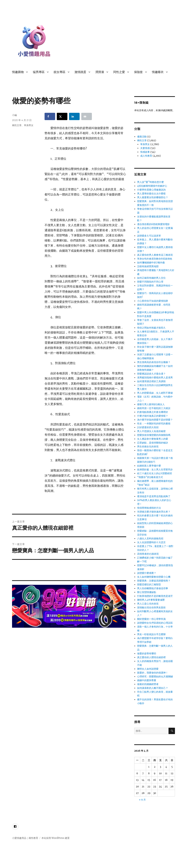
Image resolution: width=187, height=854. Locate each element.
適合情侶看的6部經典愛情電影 (153, 224)
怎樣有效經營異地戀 (148, 266)
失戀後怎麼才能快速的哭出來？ (153, 511)
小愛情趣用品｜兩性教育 (25, 838)
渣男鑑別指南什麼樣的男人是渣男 (155, 377)
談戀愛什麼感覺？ (146, 573)
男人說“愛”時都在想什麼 (150, 182)
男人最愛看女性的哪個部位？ (152, 197)
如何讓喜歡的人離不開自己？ (152, 688)
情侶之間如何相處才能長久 (151, 327)
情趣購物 (18, 72)
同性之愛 (119, 72)
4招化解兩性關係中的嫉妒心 (152, 185)
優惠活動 (142, 136)
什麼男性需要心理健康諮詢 (151, 189)
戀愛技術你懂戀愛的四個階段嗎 (153, 435)
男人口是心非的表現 (148, 603)
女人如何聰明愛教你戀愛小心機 (153, 576)
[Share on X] (62, 116)
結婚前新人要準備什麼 (149, 465)
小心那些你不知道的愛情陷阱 (152, 300)
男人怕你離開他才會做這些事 (152, 588)
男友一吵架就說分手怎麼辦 (151, 634)
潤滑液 (99, 72)
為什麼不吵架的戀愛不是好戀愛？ (155, 419)
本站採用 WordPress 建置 (55, 838)
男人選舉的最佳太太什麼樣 (151, 193)
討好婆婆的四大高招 (148, 427)
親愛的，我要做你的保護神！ (152, 672)
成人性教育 (146, 155)
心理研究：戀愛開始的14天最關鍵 (155, 676)
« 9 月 (142, 799)
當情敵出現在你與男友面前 (151, 607)
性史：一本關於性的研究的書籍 (153, 423)
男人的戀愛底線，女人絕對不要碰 (155, 392)
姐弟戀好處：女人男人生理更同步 (155, 469)
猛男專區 (39, 72)
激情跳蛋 (80, 72)
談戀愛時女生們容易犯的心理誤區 (155, 622)
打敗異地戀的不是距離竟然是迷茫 (155, 596)
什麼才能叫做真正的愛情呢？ (152, 415)
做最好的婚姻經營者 (148, 684)
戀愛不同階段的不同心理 (150, 281)
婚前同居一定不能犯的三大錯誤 (153, 408)
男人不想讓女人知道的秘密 (151, 431)
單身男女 (28, 125)
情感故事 (145, 151)
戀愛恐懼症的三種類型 (149, 584)
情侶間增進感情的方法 (149, 507)
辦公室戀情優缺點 (146, 592)
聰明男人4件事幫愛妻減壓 (151, 599)
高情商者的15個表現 (148, 553)
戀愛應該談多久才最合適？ (151, 373)
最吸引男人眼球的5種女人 (151, 404)
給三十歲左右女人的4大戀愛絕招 (154, 473)
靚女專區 (59, 72)
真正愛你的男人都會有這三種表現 (155, 254)
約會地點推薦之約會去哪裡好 (152, 412)
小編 (14, 115)
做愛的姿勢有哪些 (146, 653)
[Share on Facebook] (50, 116)
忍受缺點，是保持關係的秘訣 (152, 442)
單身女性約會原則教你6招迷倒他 (154, 258)
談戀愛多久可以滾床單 (149, 235)
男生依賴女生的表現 (148, 446)
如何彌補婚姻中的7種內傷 (151, 262)
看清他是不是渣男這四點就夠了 (153, 496)
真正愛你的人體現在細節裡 (151, 657)
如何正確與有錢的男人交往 (151, 277)
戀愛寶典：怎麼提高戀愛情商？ (153, 580)
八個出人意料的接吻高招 (150, 538)
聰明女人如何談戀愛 (148, 668)
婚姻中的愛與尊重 (146, 680)
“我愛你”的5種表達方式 (150, 477)
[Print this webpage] (86, 116)
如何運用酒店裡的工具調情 (151, 381)
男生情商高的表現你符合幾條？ (153, 362)
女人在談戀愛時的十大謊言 (151, 542)
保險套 (138, 72)
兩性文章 (17, 125)
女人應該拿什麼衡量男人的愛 (152, 438)
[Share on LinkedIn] (74, 116)
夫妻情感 (145, 148)
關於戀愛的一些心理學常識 (151, 619)
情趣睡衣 (158, 72)
